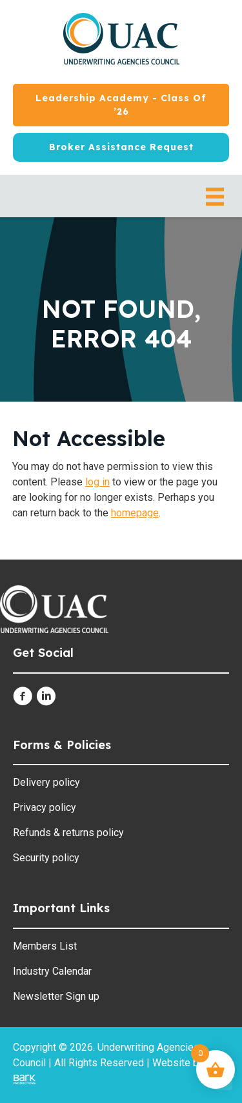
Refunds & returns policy (68, 832)
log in (97, 482)
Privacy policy (44, 807)
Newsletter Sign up (56, 996)
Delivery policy (46, 782)
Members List (45, 946)
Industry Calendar (52, 971)
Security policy (46, 858)
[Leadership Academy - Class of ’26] (121, 105)
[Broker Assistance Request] (121, 147)
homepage (135, 513)
